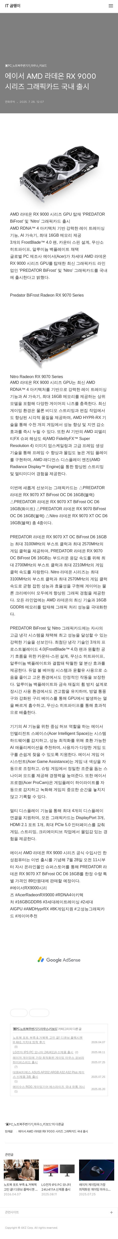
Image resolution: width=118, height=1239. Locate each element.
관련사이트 (12, 1212)
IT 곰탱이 (12, 6)
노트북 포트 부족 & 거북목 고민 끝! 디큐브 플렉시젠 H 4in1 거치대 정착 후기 (48, 1040)
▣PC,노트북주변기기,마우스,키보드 (35, 1029)
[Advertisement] (59, 960)
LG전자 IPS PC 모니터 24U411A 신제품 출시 (43, 1052)
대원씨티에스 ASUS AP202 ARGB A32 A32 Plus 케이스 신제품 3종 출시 (48, 1075)
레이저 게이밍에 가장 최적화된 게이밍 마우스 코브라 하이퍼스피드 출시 (48, 1060)
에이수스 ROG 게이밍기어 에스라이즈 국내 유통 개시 (49, 1087)
